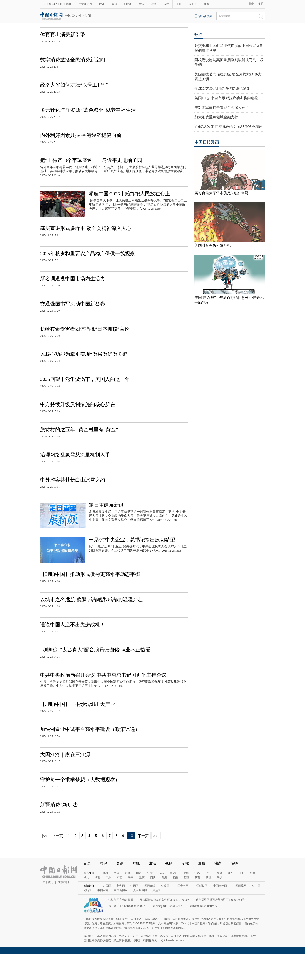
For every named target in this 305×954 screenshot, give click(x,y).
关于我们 (47, 882)
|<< (44, 836)
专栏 (166, 4)
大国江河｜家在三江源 (65, 754)
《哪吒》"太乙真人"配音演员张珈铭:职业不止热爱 (95, 650)
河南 (253, 872)
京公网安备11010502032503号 (127, 906)
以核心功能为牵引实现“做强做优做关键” (85, 354)
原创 (179, 4)
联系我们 (63, 882)
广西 (119, 877)
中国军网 (102, 890)
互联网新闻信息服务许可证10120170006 (164, 899)
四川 (153, 877)
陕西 (197, 877)
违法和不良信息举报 (120, 899)
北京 (105, 872)
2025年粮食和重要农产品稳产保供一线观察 (87, 253)
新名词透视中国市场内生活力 (72, 278)
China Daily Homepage (57, 3)
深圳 (219, 877)
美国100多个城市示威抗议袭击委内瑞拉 (226, 98)
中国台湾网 (220, 885)
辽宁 (150, 872)
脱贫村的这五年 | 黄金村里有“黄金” (79, 429)
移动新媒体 (205, 16)
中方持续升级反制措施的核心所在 (77, 404)
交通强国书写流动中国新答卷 (72, 304)
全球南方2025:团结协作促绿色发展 (222, 88)
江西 (230, 872)
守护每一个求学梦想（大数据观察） (80, 779)
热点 (198, 34)
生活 (141, 4)
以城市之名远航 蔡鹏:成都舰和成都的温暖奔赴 (91, 599)
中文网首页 (85, 4)
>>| (156, 836)
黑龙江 (174, 872)
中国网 (134, 885)
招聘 (234, 863)
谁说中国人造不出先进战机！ (72, 624)
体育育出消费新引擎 (62, 34)
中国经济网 (201, 885)
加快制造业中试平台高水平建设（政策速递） (90, 729)
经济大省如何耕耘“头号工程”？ (75, 85)
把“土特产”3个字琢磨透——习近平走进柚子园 (91, 160)
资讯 (114, 4)
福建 (219, 872)
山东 (241, 872)
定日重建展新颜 (106, 505)
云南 (175, 877)
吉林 (161, 872)
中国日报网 (73, 15)
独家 (217, 863)
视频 (154, 4)
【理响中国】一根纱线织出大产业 (77, 704)
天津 (116, 872)
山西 (139, 872)
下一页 (143, 836)
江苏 (197, 872)
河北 (127, 872)
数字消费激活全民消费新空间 (72, 60)
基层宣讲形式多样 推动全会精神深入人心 (85, 228)
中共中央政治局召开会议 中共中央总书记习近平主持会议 (103, 675)
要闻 (87, 15)
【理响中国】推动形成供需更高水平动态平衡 (90, 574)
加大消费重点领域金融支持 (216, 117)
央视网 (165, 885)
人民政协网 (140, 890)
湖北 (86, 877)
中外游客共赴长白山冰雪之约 (72, 480)
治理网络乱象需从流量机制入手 (75, 455)
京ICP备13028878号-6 (203, 906)
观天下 (193, 4)
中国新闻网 (121, 890)
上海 (186, 872)
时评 (102, 4)
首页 (87, 863)
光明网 (88, 890)
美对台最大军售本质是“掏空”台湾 (221, 193)
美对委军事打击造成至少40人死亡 (221, 107)
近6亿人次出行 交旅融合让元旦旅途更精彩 (228, 126)
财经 (136, 863)
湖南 (97, 877)
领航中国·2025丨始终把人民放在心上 (129, 193)
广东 (108, 877)
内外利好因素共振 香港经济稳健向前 (80, 135)
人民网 (107, 885)
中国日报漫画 (206, 142)
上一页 (57, 836)
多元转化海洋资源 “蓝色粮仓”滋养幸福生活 (88, 110)
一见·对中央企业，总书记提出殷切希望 (132, 539)
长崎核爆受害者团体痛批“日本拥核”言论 (85, 329)
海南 (130, 877)
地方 (206, 4)
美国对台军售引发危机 (212, 245)
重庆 (142, 877)
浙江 (208, 872)
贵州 (164, 877)
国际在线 (149, 885)
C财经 (128, 4)
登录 (251, 3)
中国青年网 (181, 885)
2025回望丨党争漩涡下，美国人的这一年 (85, 379)
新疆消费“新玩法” (60, 805)
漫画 (201, 863)
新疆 (208, 877)
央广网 (256, 885)
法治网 (156, 890)
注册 (260, 3)
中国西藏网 (239, 885)
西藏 (186, 877)
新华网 (121, 885)
